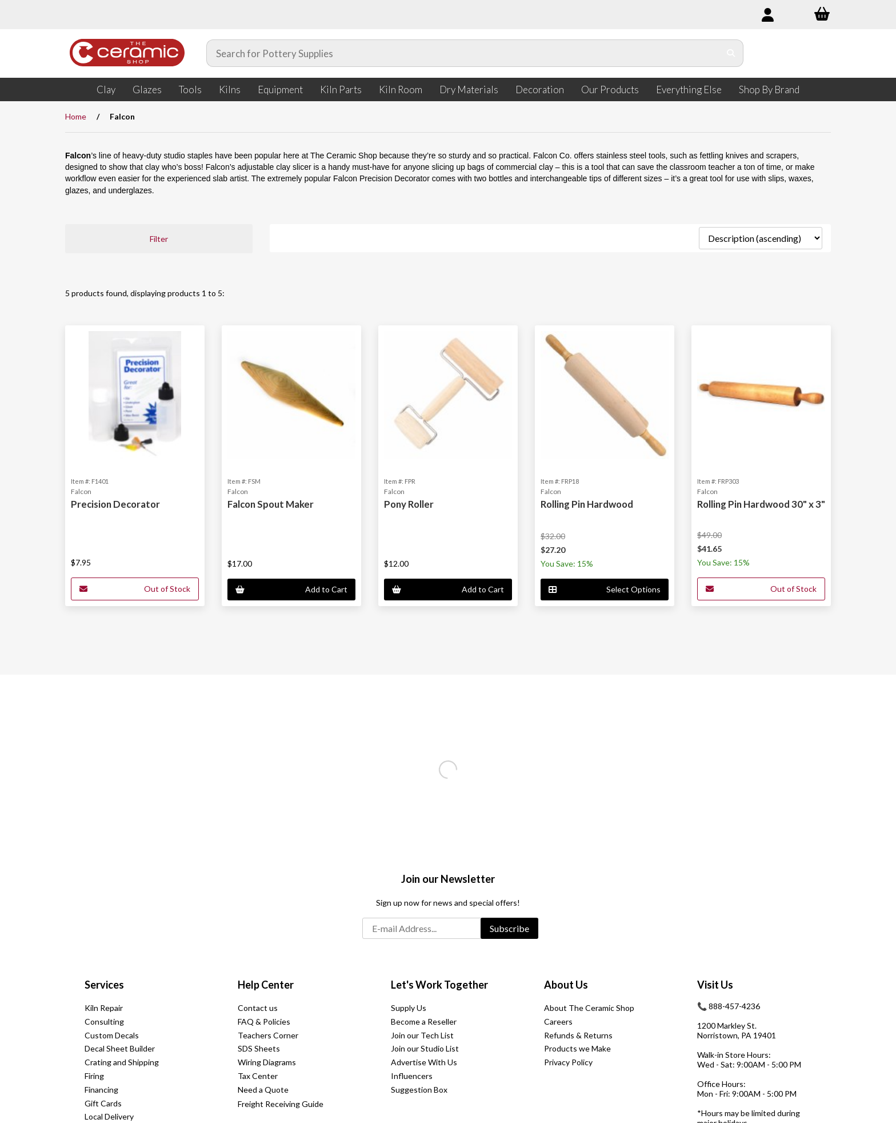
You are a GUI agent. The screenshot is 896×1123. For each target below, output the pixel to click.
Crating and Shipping (122, 1062)
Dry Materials (468, 89)
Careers (558, 1021)
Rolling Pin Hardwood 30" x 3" (761, 504)
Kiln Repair (104, 1008)
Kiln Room (400, 89)
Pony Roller (409, 504)
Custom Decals (112, 1035)
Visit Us (715, 984)
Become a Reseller (424, 1021)
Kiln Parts (341, 89)
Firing (94, 1076)
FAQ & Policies (264, 1021)
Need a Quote (263, 1089)
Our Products (610, 89)
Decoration (539, 89)
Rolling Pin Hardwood (587, 504)
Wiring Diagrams (267, 1062)
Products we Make (577, 1048)
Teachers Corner (268, 1035)
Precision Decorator (115, 504)
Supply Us (408, 1008)
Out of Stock (134, 589)
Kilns (230, 89)
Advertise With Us (424, 1062)
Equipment (280, 89)
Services (104, 984)
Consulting (104, 1021)
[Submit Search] (731, 53)
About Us (566, 984)
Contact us (258, 1008)
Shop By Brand (769, 89)
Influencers (412, 1076)
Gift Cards (103, 1103)
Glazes (147, 89)
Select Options (605, 589)
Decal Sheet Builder (120, 1048)
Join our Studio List (425, 1048)
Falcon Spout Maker (270, 504)
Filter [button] (159, 239)
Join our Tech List (422, 1035)
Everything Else (689, 89)
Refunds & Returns (578, 1035)
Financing (101, 1089)
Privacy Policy (568, 1062)
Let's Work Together (439, 984)
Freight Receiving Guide (280, 1104)
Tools (190, 89)
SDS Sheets (259, 1048)
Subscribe (509, 928)
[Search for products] (463, 53)
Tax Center (258, 1076)
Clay (106, 89)
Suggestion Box (419, 1089)
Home (75, 116)
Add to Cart (291, 589)
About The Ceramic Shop (589, 1008)
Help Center (266, 984)
